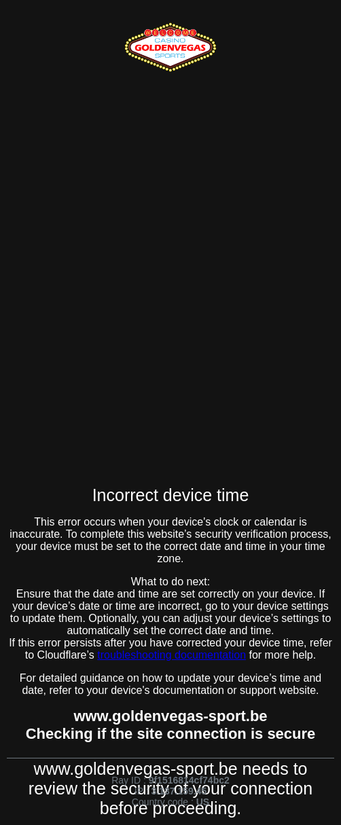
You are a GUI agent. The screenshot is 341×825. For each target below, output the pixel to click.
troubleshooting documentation (171, 655)
